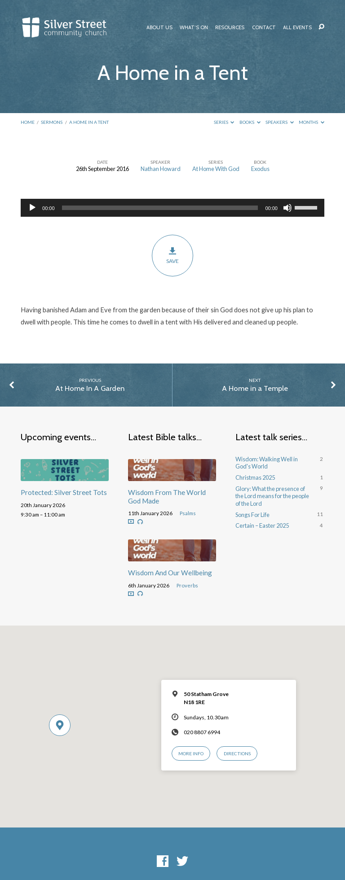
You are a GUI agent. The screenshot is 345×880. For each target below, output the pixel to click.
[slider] (160, 208)
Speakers (279, 122)
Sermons (51, 122)
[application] (172, 208)
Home (28, 122)
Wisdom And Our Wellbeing (170, 573)
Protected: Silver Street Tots (64, 492)
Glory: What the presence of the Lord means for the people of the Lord (272, 496)
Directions (237, 753)
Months (311, 122)
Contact (264, 28)
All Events (297, 28)
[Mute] (287, 207)
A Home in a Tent (89, 122)
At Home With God (215, 168)
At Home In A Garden (89, 388)
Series (224, 122)
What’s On (194, 28)
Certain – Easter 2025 (262, 525)
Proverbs (187, 585)
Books (250, 122)
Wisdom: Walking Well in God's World (266, 462)
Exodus (260, 168)
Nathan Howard (161, 168)
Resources (229, 28)
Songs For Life (252, 514)
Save (173, 255)
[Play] (32, 207)
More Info (190, 753)
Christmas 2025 (255, 477)
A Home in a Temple (255, 388)
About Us (159, 28)
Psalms (188, 513)
